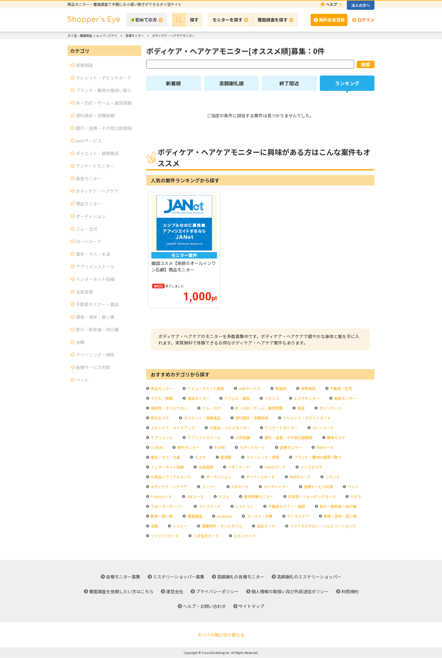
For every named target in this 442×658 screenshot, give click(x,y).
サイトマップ (251, 606)
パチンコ (271, 398)
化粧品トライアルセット (170, 476)
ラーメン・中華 (259, 516)
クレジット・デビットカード (306, 417)
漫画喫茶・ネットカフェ (221, 525)
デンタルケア (297, 516)
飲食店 (280, 388)
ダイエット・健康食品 (202, 417)
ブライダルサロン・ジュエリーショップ (322, 525)
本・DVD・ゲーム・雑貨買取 (258, 408)
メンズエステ (310, 466)
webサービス (249, 388)
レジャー (179, 525)
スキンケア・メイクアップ (172, 427)
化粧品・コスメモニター (229, 427)
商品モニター (161, 388)
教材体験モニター (258, 496)
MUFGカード (300, 476)
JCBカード (239, 486)
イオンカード (238, 466)
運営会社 (174, 591)
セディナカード (252, 447)
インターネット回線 (167, 466)
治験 (154, 525)
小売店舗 (242, 437)
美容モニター (344, 398)
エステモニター (306, 398)
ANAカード (324, 447)
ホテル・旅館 (161, 398)
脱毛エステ (159, 417)
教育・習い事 (161, 516)
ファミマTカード (164, 535)
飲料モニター (188, 447)
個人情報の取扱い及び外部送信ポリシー (290, 591)
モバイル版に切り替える (221, 635)
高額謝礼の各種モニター (240, 577)
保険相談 (308, 388)
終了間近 (289, 83)
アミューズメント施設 (205, 388)
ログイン (365, 20)
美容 (301, 408)
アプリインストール (204, 437)
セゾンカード (329, 408)
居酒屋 (225, 457)
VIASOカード (275, 466)
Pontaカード (161, 496)
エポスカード (244, 535)
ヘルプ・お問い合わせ (204, 606)
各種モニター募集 (123, 577)
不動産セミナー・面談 (286, 506)
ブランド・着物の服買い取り (317, 457)
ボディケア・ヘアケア (168, 486)
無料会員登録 (332, 20)
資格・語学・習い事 (340, 516)
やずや (355, 496)
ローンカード (323, 427)
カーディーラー (276, 486)
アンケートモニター (281, 427)
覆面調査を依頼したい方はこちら (121, 591)
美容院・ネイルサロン (169, 408)
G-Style (156, 447)
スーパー (209, 486)
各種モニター (290, 447)
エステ (200, 457)
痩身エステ (335, 437)
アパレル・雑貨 (236, 398)
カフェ (223, 496)
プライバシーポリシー (217, 591)
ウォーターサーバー (167, 506)
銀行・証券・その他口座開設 (288, 437)
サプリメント (161, 437)
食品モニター (198, 398)
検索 (365, 64)
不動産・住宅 (340, 388)
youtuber (224, 516)
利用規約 (350, 591)
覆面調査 (194, 516)
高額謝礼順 (231, 83)
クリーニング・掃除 (262, 457)
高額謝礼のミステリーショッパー (309, 577)
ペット (353, 486)
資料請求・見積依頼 (251, 417)
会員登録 (205, 466)
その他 (219, 447)
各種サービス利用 (318, 486)
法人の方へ (360, 5)
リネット (332, 476)
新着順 (173, 83)
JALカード (195, 496)
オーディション (218, 476)
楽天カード (265, 525)
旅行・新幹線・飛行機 (337, 506)
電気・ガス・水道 (165, 457)
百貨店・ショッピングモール (311, 496)
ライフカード (209, 506)
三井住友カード (205, 535)
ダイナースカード (260, 476)
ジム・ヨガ (211, 408)
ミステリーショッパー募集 (178, 577)
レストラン (244, 506)
